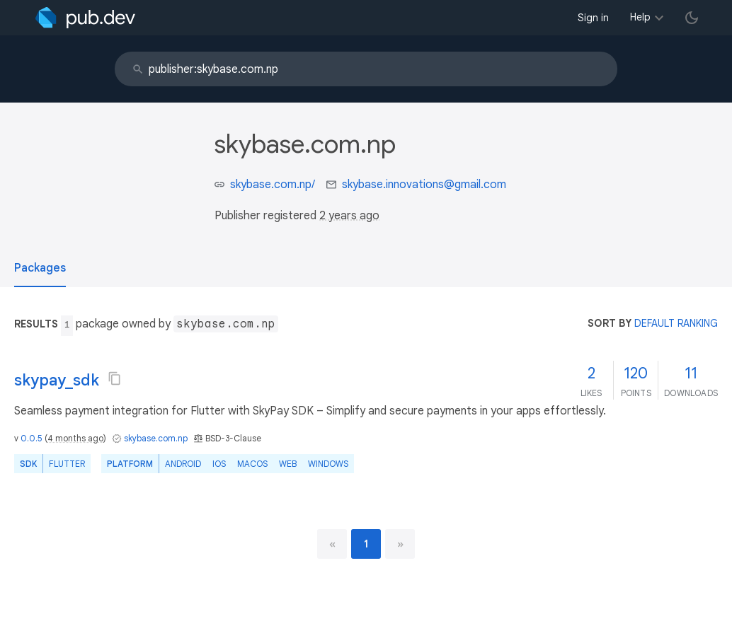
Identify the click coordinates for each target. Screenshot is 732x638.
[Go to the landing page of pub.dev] (85, 17)
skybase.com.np (156, 438)
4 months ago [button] (75, 438)
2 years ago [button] (349, 216)
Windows (328, 463)
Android (183, 463)
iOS (219, 463)
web (288, 463)
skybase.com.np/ (272, 185)
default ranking (676, 323)
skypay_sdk (56, 380)
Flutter (67, 463)
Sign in (593, 17)
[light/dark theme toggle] (691, 17)
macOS (252, 463)
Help (640, 17)
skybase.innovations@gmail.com (424, 185)
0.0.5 (31, 438)
